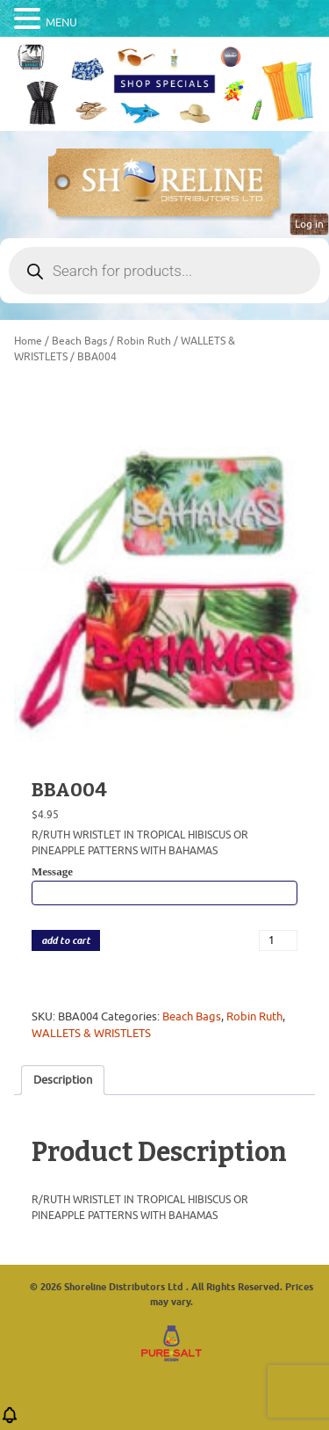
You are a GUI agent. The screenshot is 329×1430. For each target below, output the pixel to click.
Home (28, 341)
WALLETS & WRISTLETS (91, 1033)
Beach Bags (79, 341)
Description (62, 1079)
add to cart (65, 940)
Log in (309, 224)
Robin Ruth (144, 341)
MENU (61, 22)
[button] (9, 1420)
